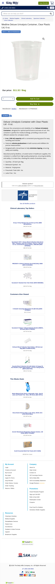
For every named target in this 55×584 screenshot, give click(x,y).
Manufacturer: (7, 109)
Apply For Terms (10, 478)
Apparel (7, 532)
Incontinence (8, 526)
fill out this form (38, 185)
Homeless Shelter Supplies (37, 510)
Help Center (33, 470)
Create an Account (10, 470)
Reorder (43, 3)
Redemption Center (35, 499)
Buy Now (34, 104)
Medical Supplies (10, 519)
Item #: (5, 31)
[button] (47, 7)
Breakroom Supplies (11, 534)
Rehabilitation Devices (11, 521)
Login (6, 467)
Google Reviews (34, 483)
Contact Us (33, 472)
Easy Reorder (9, 480)
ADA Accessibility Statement (38, 480)
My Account (8, 472)
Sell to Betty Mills (34, 478)
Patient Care (8, 524)
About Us (32, 467)
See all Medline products (27, 203)
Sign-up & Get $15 (35, 494)
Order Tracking (9, 485)
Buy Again (8, 475)
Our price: (7, 90)
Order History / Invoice (11, 483)
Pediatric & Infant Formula (12, 529)
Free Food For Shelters (36, 507)
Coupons (32, 502)
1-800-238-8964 (22, 185)
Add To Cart (34, 99)
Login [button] (52, 7)
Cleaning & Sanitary (11, 516)
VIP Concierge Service (36, 475)
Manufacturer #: (24, 109)
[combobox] (8, 99)
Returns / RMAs (9, 488)
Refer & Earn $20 (34, 497)
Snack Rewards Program (37, 492)
